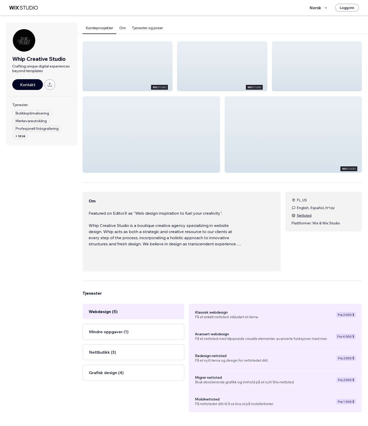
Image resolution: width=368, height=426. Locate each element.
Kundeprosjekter (99, 28)
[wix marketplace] (23, 8)
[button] (127, 66)
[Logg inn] (347, 7)
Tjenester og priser (147, 28)
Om (122, 28)
